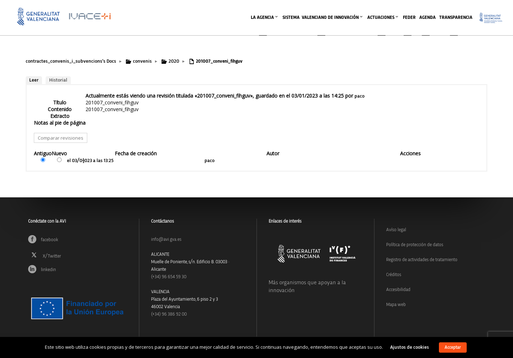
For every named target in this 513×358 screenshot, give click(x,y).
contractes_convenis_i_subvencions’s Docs (71, 61)
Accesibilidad (398, 289)
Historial (58, 80)
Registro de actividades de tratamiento (421, 260)
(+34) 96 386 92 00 (169, 314)
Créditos (393, 275)
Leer (33, 80)
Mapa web (396, 304)
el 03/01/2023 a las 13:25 (90, 160)
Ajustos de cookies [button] (409, 347)
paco (359, 96)
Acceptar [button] (453, 347)
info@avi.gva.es (166, 239)
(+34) (168, 277)
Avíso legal (396, 230)
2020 (174, 61)
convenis (142, 61)
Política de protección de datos (414, 245)
